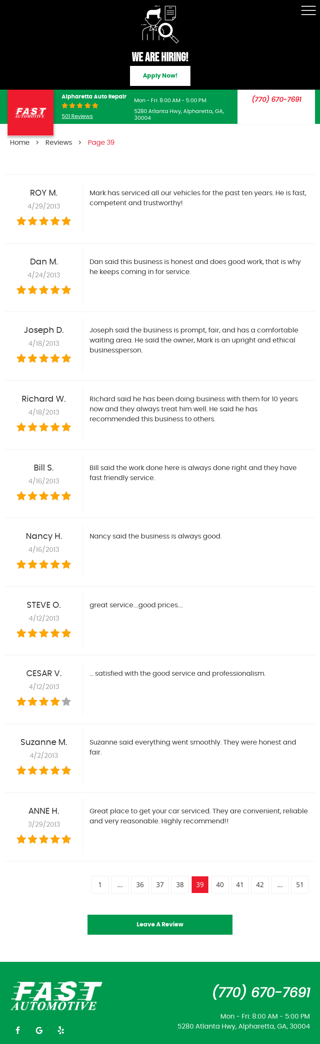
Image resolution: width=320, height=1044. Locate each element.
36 (140, 884)
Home (20, 142)
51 (300, 884)
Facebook (17, 1030)
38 (180, 884)
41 (240, 884)
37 (160, 884)
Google (39, 1030)
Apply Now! (160, 76)
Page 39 (101, 142)
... (120, 884)
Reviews (58, 142)
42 (260, 884)
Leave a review (160, 925)
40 (220, 884)
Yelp (60, 1030)
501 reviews (77, 116)
